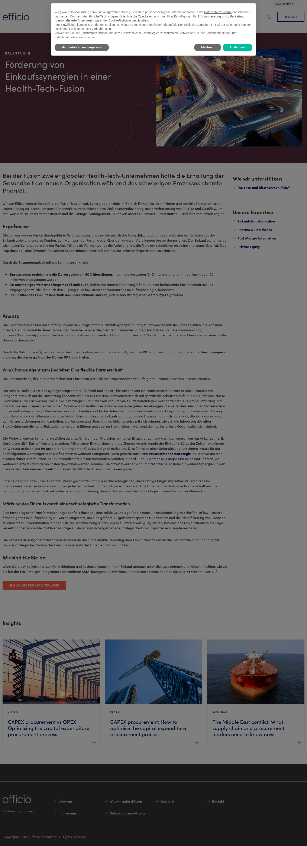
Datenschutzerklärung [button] (218, 12)
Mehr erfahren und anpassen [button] (81, 47)
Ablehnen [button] (207, 47)
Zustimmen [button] (238, 47)
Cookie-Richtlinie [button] (120, 20)
